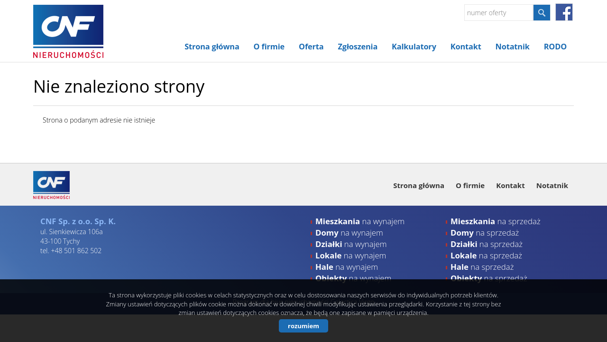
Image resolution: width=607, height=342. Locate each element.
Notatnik (513, 46)
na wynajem (360, 221)
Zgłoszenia (358, 46)
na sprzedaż (496, 221)
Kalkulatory (414, 46)
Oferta (311, 46)
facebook (564, 12)
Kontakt (466, 46)
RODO (555, 46)
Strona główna (211, 46)
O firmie (269, 46)
